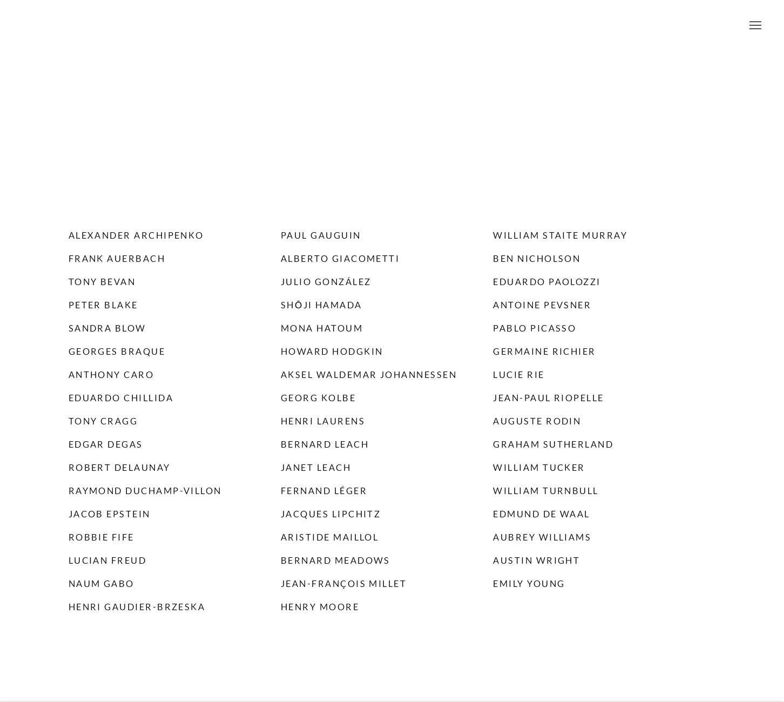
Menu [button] (754, 26)
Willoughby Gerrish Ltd (392, 26)
